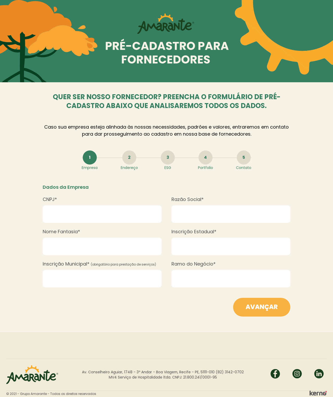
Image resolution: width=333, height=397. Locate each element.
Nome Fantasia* (61, 231)
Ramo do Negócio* (193, 264)
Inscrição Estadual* (193, 231)
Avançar (262, 307)
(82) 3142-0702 (230, 372)
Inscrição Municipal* (99, 264)
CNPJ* (50, 199)
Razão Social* (187, 199)
